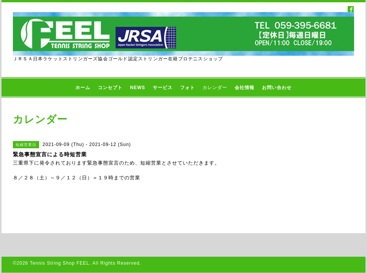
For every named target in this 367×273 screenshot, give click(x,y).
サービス (163, 87)
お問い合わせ (277, 87)
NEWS (137, 87)
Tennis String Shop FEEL (59, 263)
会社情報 (244, 87)
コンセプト (110, 87)
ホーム (82, 87)
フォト (187, 87)
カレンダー (214, 87)
